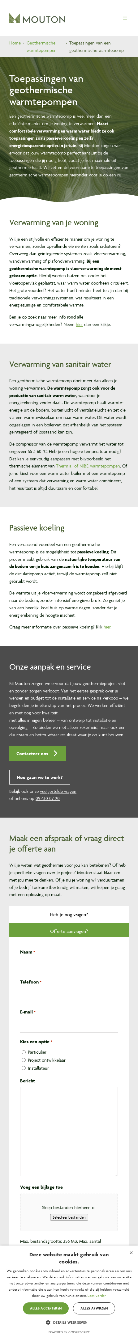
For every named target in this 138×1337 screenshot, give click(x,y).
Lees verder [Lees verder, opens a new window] (97, 1295)
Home (15, 42)
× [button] (131, 1252)
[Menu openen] (125, 18)
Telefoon (30, 982)
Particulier (37, 1052)
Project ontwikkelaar (47, 1060)
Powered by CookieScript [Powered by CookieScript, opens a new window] (69, 1332)
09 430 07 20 (48, 798)
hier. (107, 626)
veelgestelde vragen (58, 791)
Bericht (27, 1081)
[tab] (69, 914)
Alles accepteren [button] (46, 1308)
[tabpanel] (69, 1129)
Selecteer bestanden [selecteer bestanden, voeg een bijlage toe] (69, 1217)
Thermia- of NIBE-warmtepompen (88, 465)
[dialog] (69, 1291)
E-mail (28, 1012)
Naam (27, 952)
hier (79, 324)
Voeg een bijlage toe (41, 1187)
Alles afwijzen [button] (94, 1308)
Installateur (38, 1068)
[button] (37, 753)
